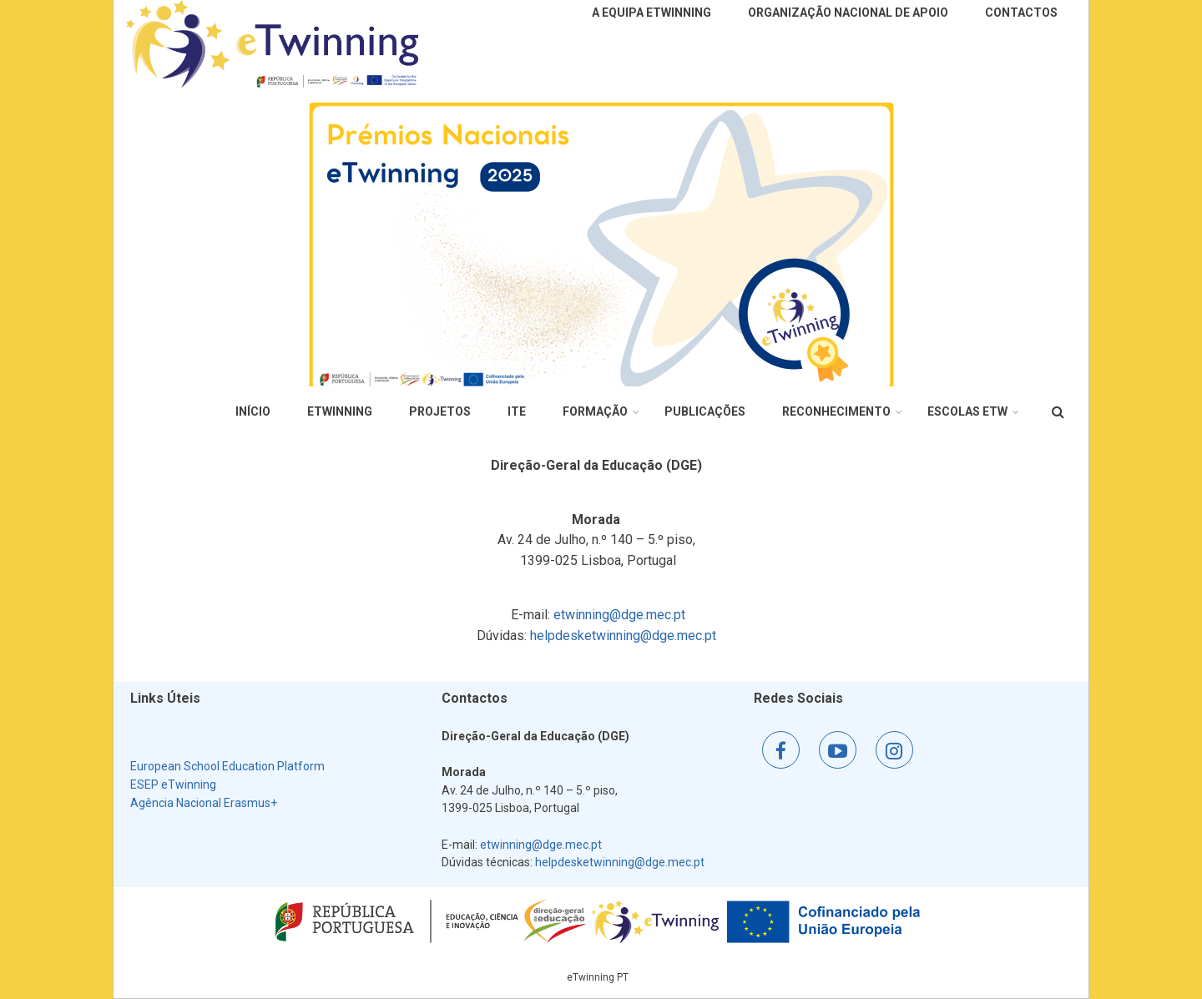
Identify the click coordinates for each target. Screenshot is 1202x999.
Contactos (1021, 12)
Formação (595, 411)
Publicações (704, 411)
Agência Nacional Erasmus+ (203, 803)
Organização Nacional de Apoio (848, 12)
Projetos (440, 411)
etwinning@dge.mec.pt (619, 615)
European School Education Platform (227, 766)
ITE (517, 411)
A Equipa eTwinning (651, 12)
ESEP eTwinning (173, 784)
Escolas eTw (967, 411)
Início (252, 411)
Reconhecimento (836, 411)
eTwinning (339, 411)
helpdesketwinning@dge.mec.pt (623, 635)
